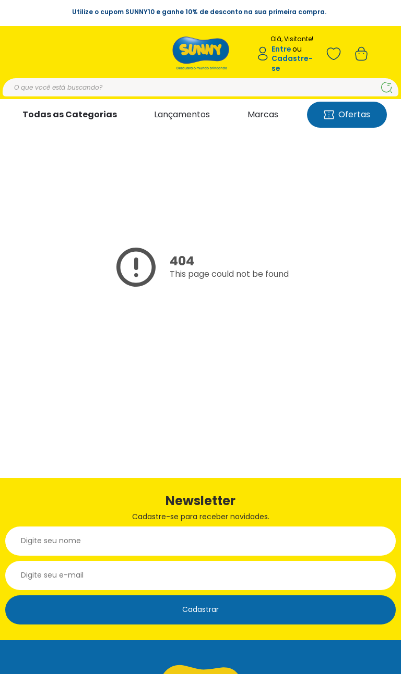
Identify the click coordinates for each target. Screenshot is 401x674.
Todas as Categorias (69, 114)
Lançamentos (182, 114)
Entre (281, 49)
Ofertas (347, 114)
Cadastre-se (292, 63)
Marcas (262, 114)
